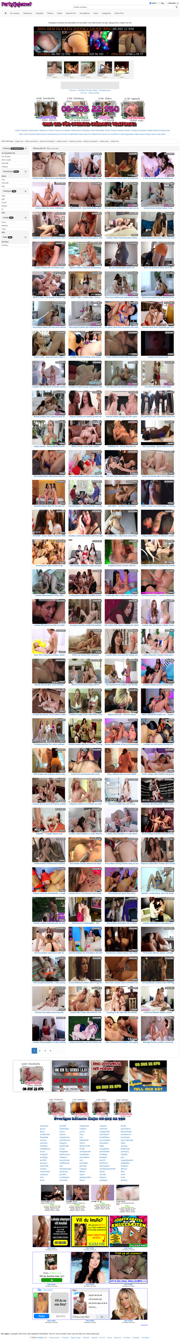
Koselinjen (66, 130)
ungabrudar (105, 1132)
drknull (124, 1169)
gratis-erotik (85, 1146)
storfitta (124, 1154)
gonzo (43, 1129)
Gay (162, 3)
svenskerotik (85, 1151)
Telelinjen (24, 130)
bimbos (124, 1180)
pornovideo (104, 1151)
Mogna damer (151, 134)
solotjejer (104, 1180)
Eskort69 (31, 134)
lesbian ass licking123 (90, 141)
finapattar (44, 1137)
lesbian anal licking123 (47, 141)
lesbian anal (19, 141)
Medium (5, 226)
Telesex (51, 130)
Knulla (121, 134)
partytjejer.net (41, 1337)
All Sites (5, 242)
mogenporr (84, 1126)
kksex (82, 1180)
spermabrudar (127, 1140)
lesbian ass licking (75, 141)
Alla (3, 186)
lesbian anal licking (31, 141)
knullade (44, 1146)
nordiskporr (65, 1177)
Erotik (80, 134)
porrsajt (83, 1166)
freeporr (103, 1177)
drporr (82, 1174)
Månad (4, 206)
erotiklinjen (84, 1154)
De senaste (6, 156)
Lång (4, 229)
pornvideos (84, 1157)
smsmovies (45, 1172)
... (56, 1050)
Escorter (64, 134)
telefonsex (125, 1149)
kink (42, 1177)
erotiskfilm (104, 1143)
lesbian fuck (115, 141)
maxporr (103, 1126)
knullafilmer (105, 1137)
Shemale (172, 3)
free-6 (82, 1143)
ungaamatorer (127, 1160)
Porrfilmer (115, 134)
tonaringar (125, 1137)
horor (123, 1174)
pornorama (125, 1129)
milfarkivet (84, 1140)
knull (123, 1177)
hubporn (63, 1143)
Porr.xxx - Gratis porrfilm (90, 93)
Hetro (154, 3)
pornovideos (105, 1140)
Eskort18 (156, 130)
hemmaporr (105, 1166)
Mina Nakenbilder (98, 130)
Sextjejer (134, 130)
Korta (4, 222)
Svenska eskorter (124, 130)
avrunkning (64, 1160)
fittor (123, 1172)
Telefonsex (43, 130)
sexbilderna (45, 1149)
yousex (43, 1140)
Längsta (5, 167)
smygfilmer (104, 1149)
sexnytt (103, 1174)
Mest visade (6, 160)
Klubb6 (150, 130)
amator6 (43, 1154)
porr (81, 1137)
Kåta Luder (23, 134)
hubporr (83, 1129)
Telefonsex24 (76, 130)
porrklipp (44, 1157)
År (2, 209)
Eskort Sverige (111, 130)
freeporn (124, 1166)
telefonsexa (65, 1154)
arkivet (62, 1134)
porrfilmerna (65, 1140)
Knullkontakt (73, 134)
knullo (123, 1126)
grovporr (44, 1163)
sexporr (43, 1169)
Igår (3, 199)
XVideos (5, 245)
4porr (42, 1132)
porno (62, 1132)
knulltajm (103, 1154)
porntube (63, 1180)
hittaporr (63, 1157)
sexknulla (44, 1166)
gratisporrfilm (85, 1177)
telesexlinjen (126, 1132)
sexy (82, 1134)
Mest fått (5, 163)
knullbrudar (45, 1134)
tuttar (123, 1143)
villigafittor (125, 1163)
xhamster (44, 1126)
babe (102, 1146)
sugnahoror (65, 1137)
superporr (44, 1174)
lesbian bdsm (104, 141)
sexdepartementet (108, 1169)
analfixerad (64, 1163)
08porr (82, 1172)
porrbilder (84, 1163)
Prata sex (58, 130)
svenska (43, 1143)
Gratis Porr (87, 134)
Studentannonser (54, 134)
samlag (124, 1146)
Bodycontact (165, 130)
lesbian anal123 (62, 141)
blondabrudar (65, 1169)
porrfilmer (104, 1163)
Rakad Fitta (96, 134)
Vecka (4, 203)
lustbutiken (64, 1129)
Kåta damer (161, 134)
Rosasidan (142, 130)
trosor (42, 1151)
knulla (62, 1149)
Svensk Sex (106, 134)
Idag (3, 196)
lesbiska (103, 1157)
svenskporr (104, 1134)
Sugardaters (129, 134)
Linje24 (17, 130)
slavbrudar (64, 1146)
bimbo (102, 1172)
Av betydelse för (8, 153)
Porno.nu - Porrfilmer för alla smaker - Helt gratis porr (90, 90)
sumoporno (126, 1134)
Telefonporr (86, 130)
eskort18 (103, 1129)
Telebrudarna (34, 130)
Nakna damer (140, 134)
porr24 (102, 1160)
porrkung (125, 1151)
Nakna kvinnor (41, 134)
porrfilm (63, 1126)
